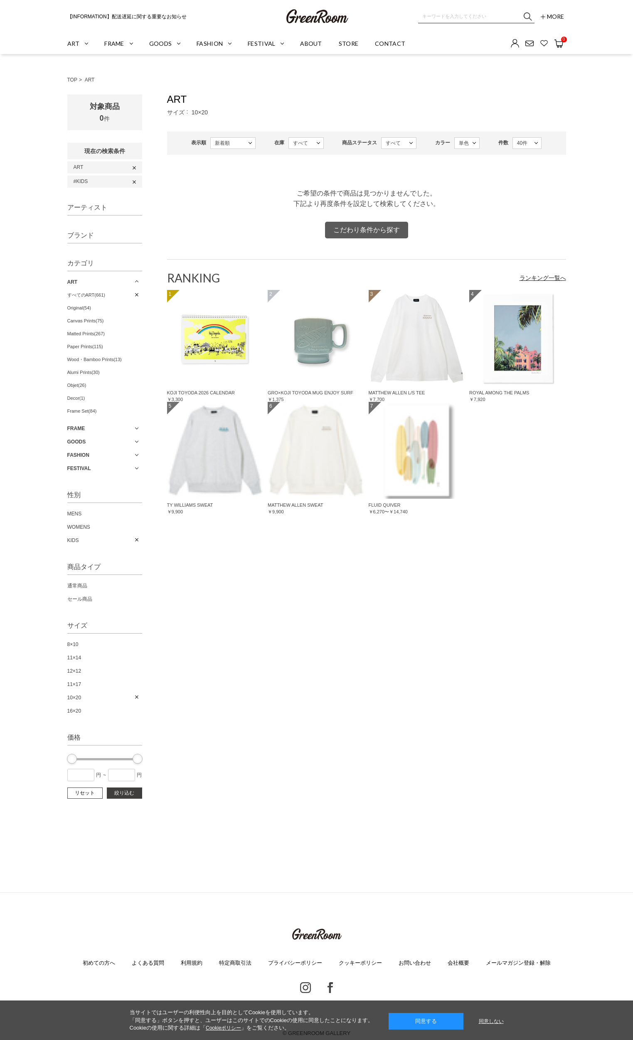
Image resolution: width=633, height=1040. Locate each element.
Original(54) (79, 307)
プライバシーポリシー (295, 963)
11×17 (74, 684)
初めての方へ (99, 963)
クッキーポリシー (360, 963)
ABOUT (311, 43)
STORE (348, 43)
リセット (85, 793)
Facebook (330, 987)
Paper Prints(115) (85, 346)
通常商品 (77, 586)
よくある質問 (148, 963)
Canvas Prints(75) (85, 320)
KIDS (73, 540)
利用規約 (191, 963)
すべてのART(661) (86, 294)
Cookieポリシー (223, 1028)
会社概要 (458, 963)
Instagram (305, 987)
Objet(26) (76, 385)
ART (90, 80)
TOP (72, 80)
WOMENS (78, 527)
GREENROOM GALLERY (317, 16)
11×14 (74, 658)
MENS (74, 514)
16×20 (74, 711)
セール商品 (79, 599)
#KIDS (81, 181)
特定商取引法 (235, 963)
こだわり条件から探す (366, 229)
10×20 (74, 698)
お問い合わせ (415, 963)
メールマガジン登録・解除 (518, 963)
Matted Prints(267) (86, 333)
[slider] (72, 759)
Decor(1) (76, 398)
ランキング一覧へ (543, 278)
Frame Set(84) (82, 411)
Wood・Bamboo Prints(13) (94, 359)
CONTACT (390, 43)
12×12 (74, 671)
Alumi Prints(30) (83, 372)
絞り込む (124, 793)
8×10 (73, 644)
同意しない (491, 1021)
